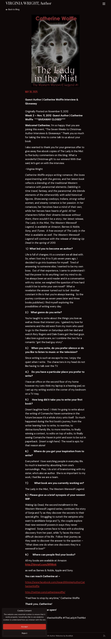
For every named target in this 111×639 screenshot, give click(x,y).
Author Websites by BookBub (61, 636)
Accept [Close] (24, 626)
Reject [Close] (24, 633)
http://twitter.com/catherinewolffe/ (45, 592)
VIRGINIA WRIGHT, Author (29, 3)
